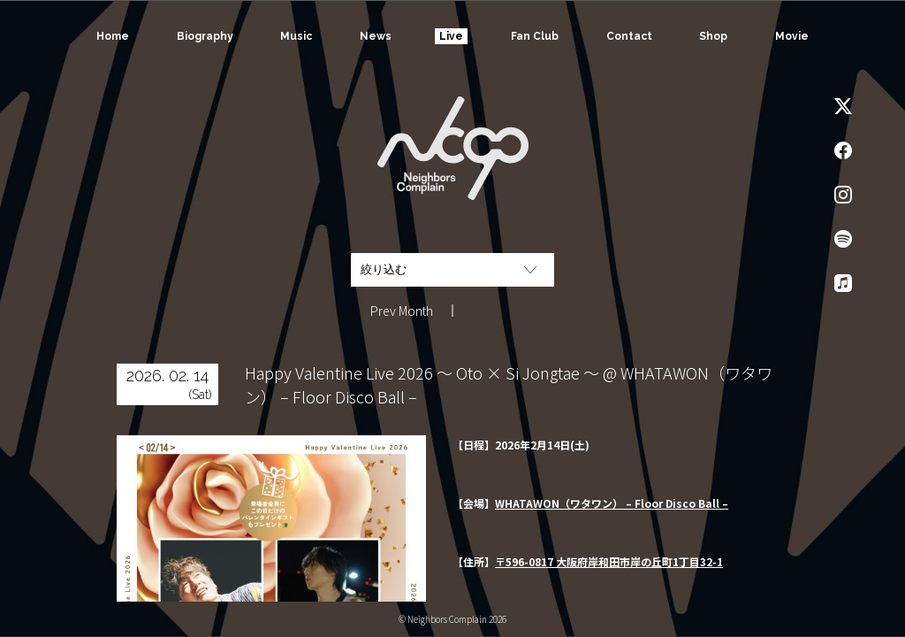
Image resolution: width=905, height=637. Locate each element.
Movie (792, 36)
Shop (713, 36)
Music (296, 36)
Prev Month (401, 310)
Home (112, 36)
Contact (629, 36)
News (376, 36)
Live (451, 36)
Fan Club (535, 36)
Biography (205, 36)
